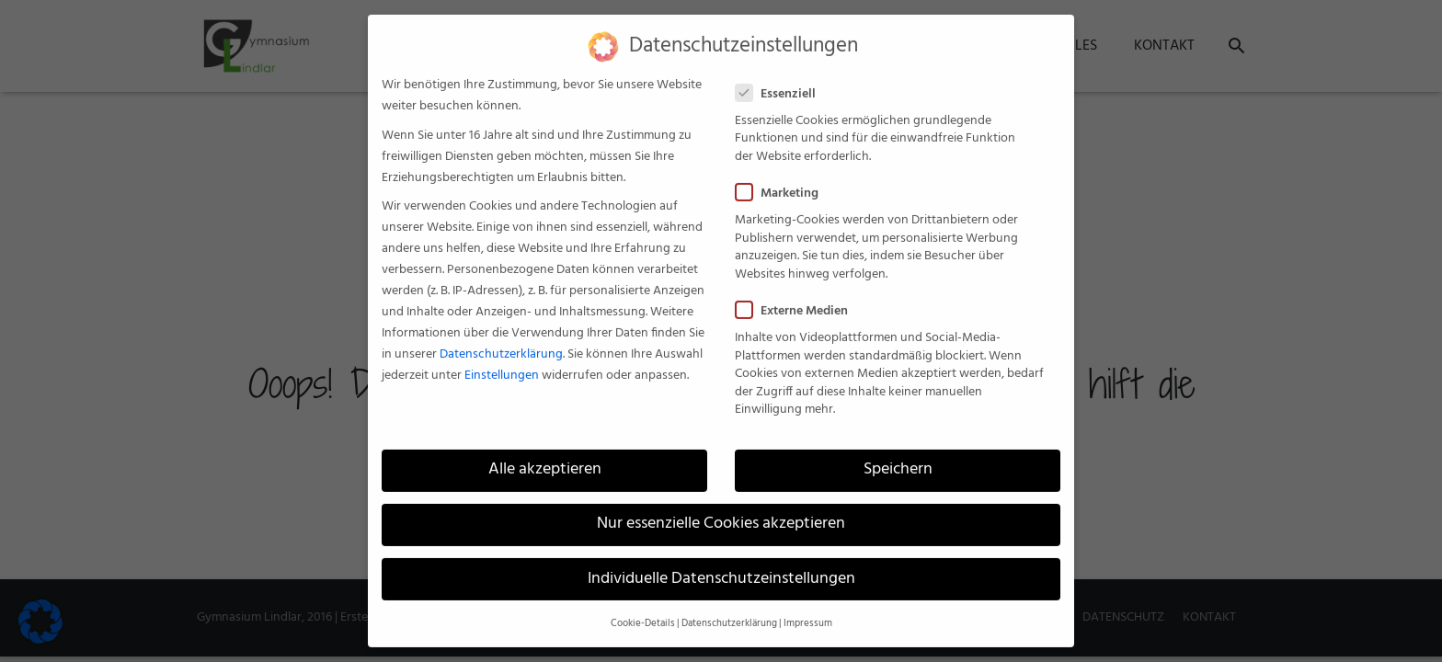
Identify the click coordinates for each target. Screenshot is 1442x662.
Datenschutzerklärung (501, 344)
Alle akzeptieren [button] (544, 460)
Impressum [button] (808, 613)
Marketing (782, 183)
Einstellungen (501, 365)
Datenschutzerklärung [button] (729, 613)
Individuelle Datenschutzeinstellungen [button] (721, 568)
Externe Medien (797, 301)
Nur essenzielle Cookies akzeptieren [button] (721, 514)
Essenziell (781, 84)
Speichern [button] (898, 460)
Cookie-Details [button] (643, 613)
